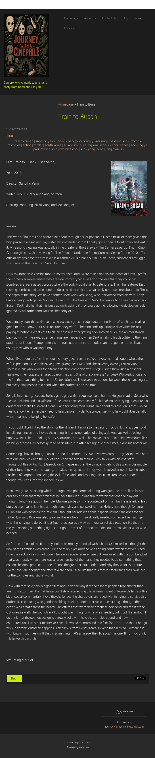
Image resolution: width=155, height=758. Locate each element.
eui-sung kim (89, 145)
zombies (14, 145)
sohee (124, 145)
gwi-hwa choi (68, 149)
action (27, 145)
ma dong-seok (119, 141)
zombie (136, 141)
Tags (9, 135)
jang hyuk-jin (115, 149)
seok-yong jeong (92, 149)
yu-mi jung (99, 141)
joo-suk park (65, 141)
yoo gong (83, 141)
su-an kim (71, 145)
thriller (38, 145)
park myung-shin (45, 149)
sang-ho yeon (45, 141)
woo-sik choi (109, 145)
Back (14, 678)
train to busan (23, 141)
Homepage (66, 104)
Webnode (84, 747)
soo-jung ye (139, 145)
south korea (53, 145)
